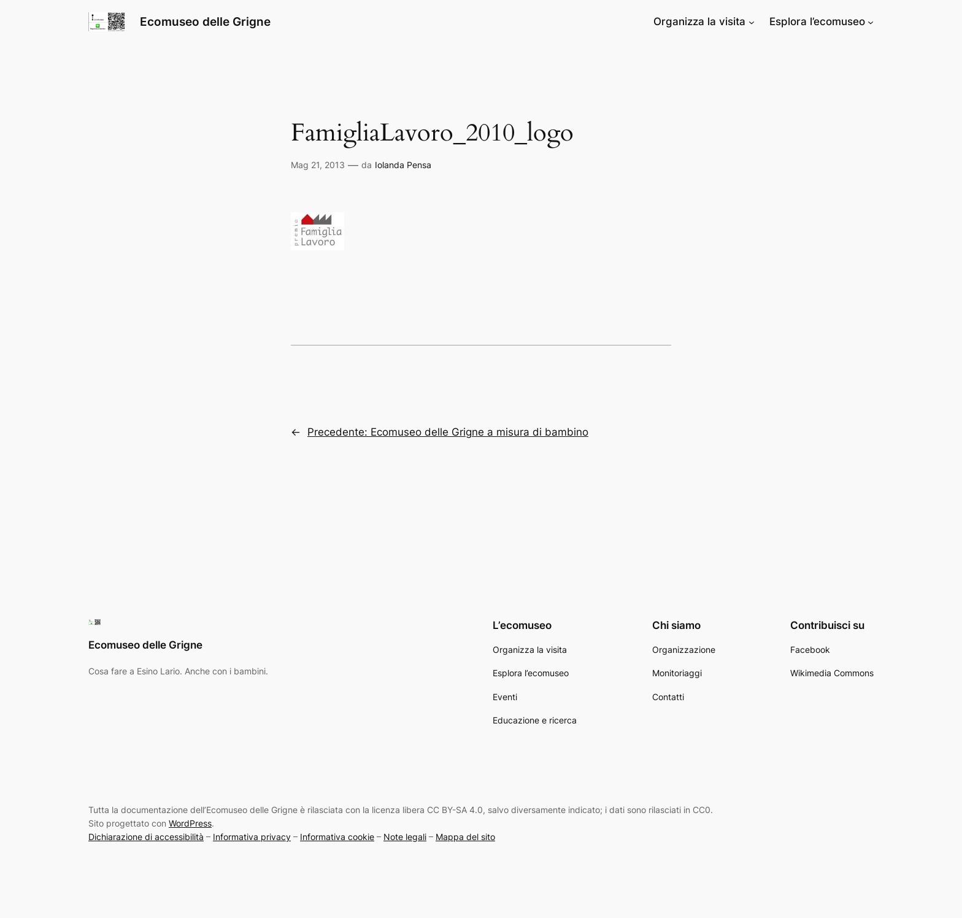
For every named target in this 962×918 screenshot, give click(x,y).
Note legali (404, 836)
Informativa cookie (337, 836)
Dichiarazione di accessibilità (146, 836)
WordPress (190, 823)
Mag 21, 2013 (318, 165)
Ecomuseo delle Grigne (205, 21)
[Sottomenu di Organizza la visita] (751, 21)
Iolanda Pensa (403, 165)
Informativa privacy (252, 836)
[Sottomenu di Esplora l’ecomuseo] (871, 21)
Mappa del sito (465, 836)
